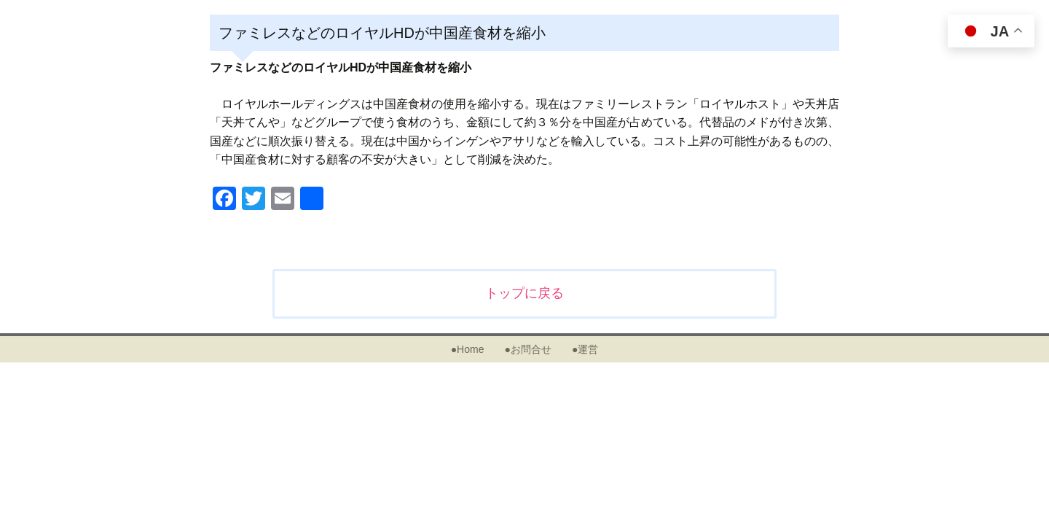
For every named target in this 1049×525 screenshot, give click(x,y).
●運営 (585, 349)
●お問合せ (527, 349)
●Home (467, 349)
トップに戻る (524, 293)
